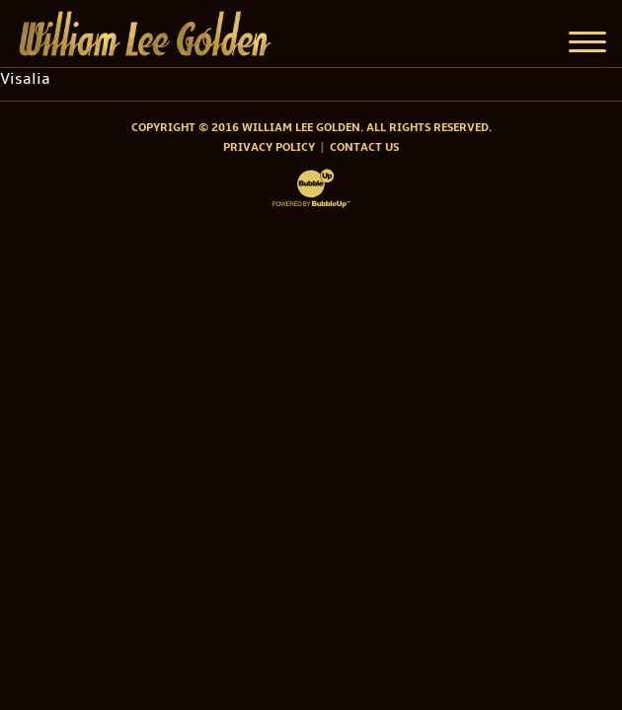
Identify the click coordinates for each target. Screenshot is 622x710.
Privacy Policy (269, 148)
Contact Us (364, 148)
